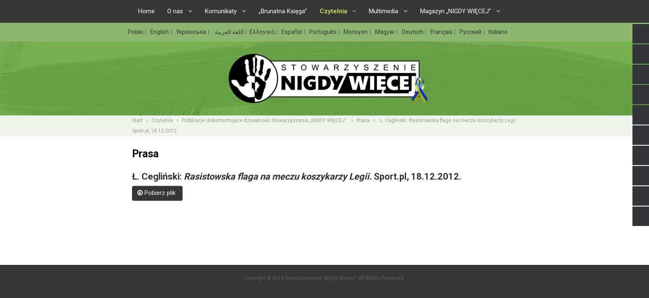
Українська (191, 32)
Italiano (497, 32)
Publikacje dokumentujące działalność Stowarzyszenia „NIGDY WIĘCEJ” (265, 120)
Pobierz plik (157, 193)
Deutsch (413, 32)
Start (137, 120)
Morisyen (356, 32)
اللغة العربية (229, 32)
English (160, 32)
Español (292, 32)
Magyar (385, 32)
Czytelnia (162, 120)
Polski (136, 32)
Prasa (363, 120)
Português (323, 32)
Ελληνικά (263, 32)
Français (442, 32)
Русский (471, 32)
